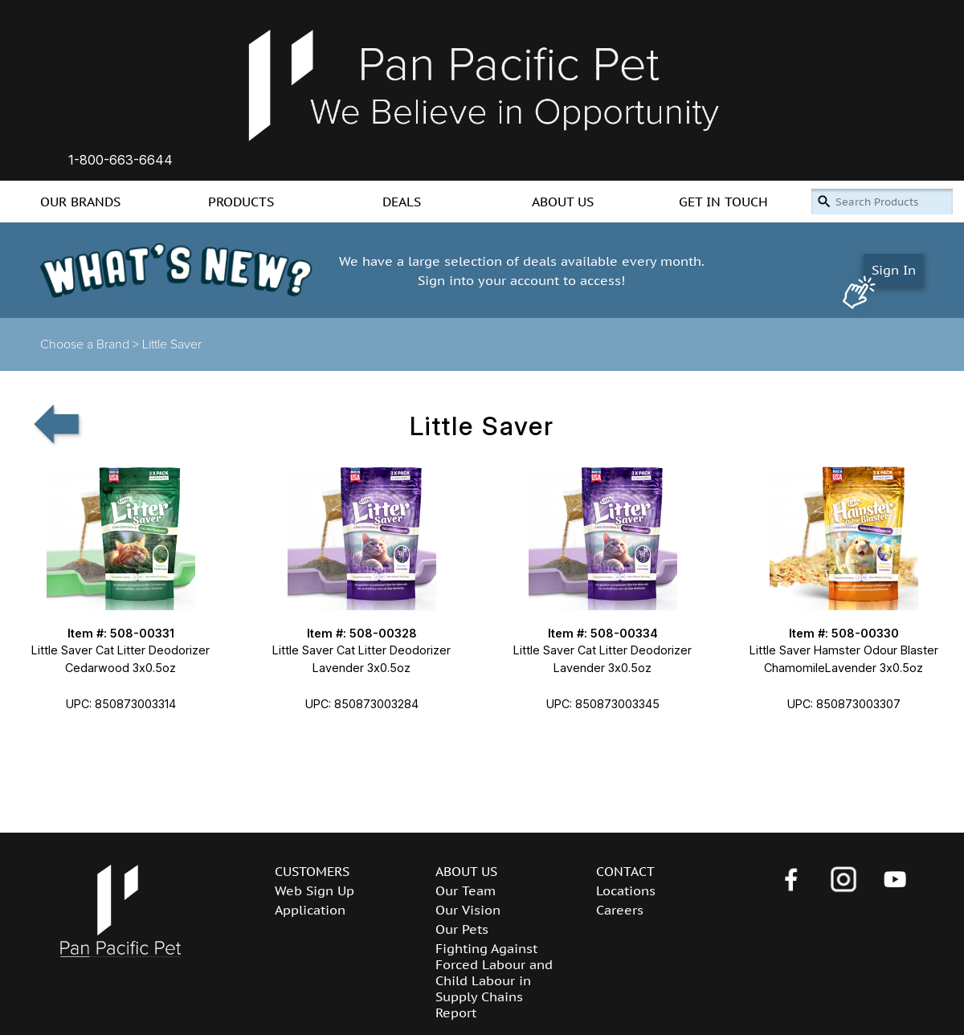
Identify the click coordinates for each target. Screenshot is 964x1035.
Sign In (894, 270)
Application (310, 910)
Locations (626, 890)
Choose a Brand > (91, 344)
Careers (619, 910)
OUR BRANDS (80, 202)
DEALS (401, 202)
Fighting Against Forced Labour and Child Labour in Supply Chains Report (494, 980)
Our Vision (467, 910)
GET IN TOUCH (723, 202)
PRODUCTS (241, 202)
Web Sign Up (314, 890)
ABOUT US (563, 202)
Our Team (465, 890)
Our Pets (461, 929)
